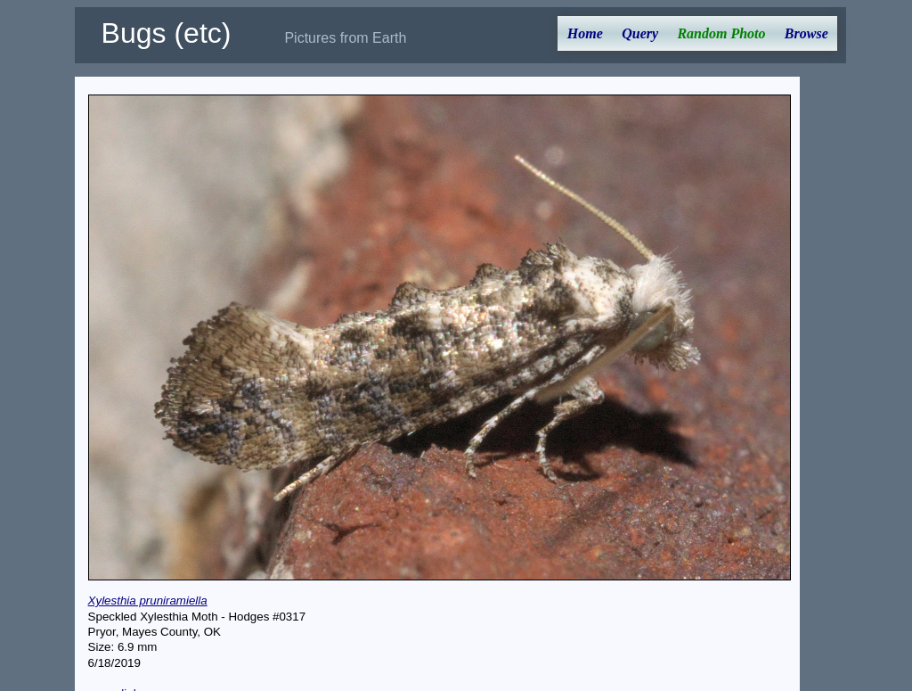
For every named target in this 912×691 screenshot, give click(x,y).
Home (585, 33)
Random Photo (721, 33)
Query (640, 33)
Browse (806, 33)
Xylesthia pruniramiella (148, 600)
